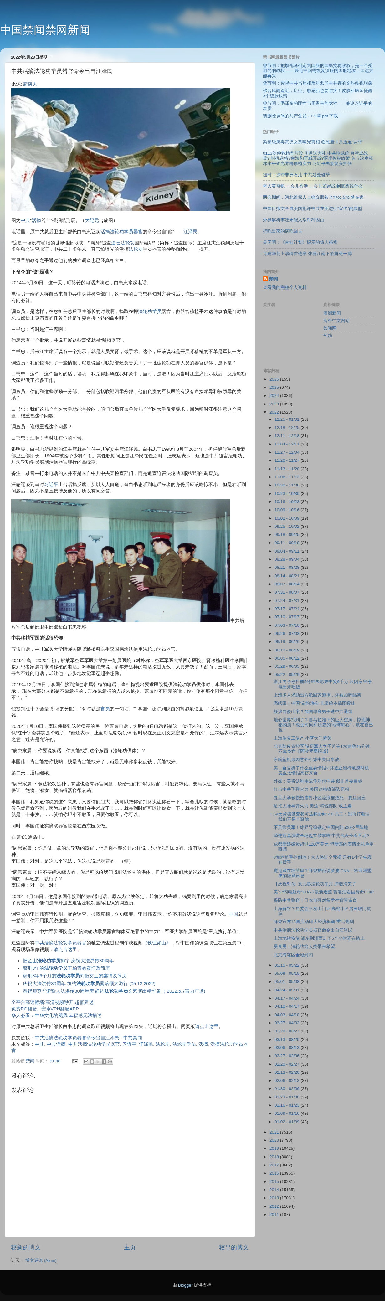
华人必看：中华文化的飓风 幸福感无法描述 (56, 1015)
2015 (275, 1181)
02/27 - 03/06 (287, 1055)
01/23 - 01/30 (287, 1097)
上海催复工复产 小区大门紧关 (303, 738)
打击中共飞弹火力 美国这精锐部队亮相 (311, 789)
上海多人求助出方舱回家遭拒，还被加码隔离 (317, 695)
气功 (327, 335)
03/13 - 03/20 (287, 1039)
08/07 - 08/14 (287, 584)
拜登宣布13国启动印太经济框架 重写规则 (314, 921)
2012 (275, 1206)
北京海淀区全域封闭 (293, 955)
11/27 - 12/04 (287, 452)
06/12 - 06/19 (287, 650)
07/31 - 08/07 (287, 592)
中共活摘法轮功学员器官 (60, 942)
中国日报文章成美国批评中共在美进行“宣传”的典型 (312, 208)
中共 (25, 220)
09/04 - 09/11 (287, 551)
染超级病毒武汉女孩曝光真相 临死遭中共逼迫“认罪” (313, 142)
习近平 (51, 484)
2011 (275, 1214)
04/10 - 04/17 (287, 1006)
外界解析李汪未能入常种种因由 (293, 220)
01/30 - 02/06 (287, 1088)
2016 (275, 1173)
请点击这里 (65, 949)
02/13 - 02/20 (287, 1072)
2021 (275, 1132)
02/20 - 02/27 (287, 1064)
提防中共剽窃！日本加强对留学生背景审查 (315, 900)
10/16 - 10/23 (287, 501)
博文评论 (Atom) (41, 1260)
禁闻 (273, 279)
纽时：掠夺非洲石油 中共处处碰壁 (296, 174)
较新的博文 (26, 1247)
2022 (275, 412)
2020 (275, 1140)
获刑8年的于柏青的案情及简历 (66, 968)
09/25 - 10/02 (287, 526)
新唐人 (30, 84)
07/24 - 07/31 (287, 600)
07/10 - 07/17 (287, 617)
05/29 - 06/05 (287, 666)
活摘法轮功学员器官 (121, 231)
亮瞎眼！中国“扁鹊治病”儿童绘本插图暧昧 (314, 703)
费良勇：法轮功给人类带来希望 (304, 946)
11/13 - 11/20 (287, 468)
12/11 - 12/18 (287, 435)
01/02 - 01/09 (287, 1121)
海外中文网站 (336, 320)
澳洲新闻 (332, 313)
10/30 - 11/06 (287, 485)
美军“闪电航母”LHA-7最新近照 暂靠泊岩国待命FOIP (324, 892)
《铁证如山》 (157, 942)
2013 (275, 1198)
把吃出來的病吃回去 (282, 231)
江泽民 (190, 231)
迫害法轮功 (123, 242)
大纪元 (92, 220)
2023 (275, 404)
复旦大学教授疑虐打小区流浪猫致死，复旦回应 (320, 797)
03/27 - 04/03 (287, 1023)
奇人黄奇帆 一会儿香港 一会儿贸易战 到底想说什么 (313, 186)
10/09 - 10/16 (287, 509)
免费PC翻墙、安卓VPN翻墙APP (45, 1008)
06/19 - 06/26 (287, 641)
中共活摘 (56, 1044)
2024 (275, 395)
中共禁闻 (132, 1037)
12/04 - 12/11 (287, 444)
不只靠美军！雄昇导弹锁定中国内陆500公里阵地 (321, 827)
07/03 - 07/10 (287, 625)
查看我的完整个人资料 (285, 287)
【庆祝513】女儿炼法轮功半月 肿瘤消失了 (315, 884)
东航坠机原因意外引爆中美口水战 (306, 759)
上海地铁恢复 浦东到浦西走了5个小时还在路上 (319, 938)
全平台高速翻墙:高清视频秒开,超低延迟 (52, 1002)
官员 (105, 708)
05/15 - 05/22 (287, 965)
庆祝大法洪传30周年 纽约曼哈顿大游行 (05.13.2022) (89, 983)
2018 (275, 1156)
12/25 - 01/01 (287, 419)
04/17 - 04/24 (287, 998)
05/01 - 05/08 (287, 981)
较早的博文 (234, 1247)
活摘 (36, 220)
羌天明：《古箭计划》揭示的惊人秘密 (300, 242)
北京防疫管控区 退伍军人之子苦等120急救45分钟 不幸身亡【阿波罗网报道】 (322, 749)
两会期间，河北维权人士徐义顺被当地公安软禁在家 (313, 197)
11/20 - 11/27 (287, 460)
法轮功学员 (150, 311)
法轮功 (136, 249)
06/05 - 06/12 (287, 658)
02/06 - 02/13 (287, 1080)
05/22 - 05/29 (287, 674)
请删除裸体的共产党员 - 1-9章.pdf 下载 (300, 116)
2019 (275, 1148)
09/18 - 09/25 (287, 534)
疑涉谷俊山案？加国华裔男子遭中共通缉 (313, 711)
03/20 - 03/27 (287, 1031)
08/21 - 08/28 (287, 567)
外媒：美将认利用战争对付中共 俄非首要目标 (318, 781)
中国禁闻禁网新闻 (45, 29)
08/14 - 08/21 (287, 575)
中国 (233, 914)
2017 (275, 1165)
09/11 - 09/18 (287, 542)
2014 (275, 1189)
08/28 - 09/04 (287, 559)
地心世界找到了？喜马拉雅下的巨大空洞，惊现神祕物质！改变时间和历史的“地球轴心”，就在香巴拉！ (323, 724)
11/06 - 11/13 (287, 477)
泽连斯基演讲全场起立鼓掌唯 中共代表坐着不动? (321, 835)
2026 (275, 379)
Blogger (185, 1285)
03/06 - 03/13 (287, 1047)
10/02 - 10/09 (287, 518)
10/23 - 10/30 (287, 493)
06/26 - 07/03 (287, 633)
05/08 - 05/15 (287, 973)
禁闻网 (329, 328)
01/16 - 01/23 (287, 1105)
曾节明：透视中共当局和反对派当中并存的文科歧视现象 (317, 83)
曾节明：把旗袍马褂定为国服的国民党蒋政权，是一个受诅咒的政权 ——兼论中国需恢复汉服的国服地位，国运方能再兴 (318, 70)
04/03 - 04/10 (287, 1014)
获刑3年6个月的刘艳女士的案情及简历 (75, 975)
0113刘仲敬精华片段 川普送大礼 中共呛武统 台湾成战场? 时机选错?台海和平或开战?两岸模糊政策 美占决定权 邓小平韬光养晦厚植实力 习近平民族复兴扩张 (318, 158)
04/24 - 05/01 (287, 990)
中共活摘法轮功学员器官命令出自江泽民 (77, 1037)
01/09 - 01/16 (287, 1113)
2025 (275, 387)
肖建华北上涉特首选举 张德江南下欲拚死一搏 (307, 253)
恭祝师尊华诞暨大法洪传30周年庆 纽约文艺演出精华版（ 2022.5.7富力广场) (114, 991)
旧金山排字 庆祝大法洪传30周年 (68, 960)
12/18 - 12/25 (287, 427)
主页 (130, 1247)
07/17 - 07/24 (287, 608)
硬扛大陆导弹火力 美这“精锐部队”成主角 (313, 806)
